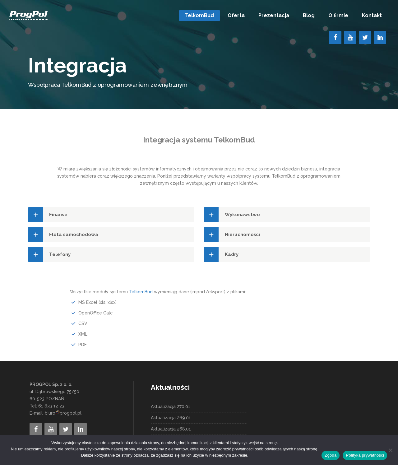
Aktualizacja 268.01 (171, 428)
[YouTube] (350, 37)
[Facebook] (335, 37)
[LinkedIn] (380, 37)
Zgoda (330, 455)
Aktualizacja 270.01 (170, 406)
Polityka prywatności (365, 455)
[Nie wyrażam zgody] (390, 450)
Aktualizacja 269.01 (171, 417)
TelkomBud (141, 291)
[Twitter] (365, 37)
